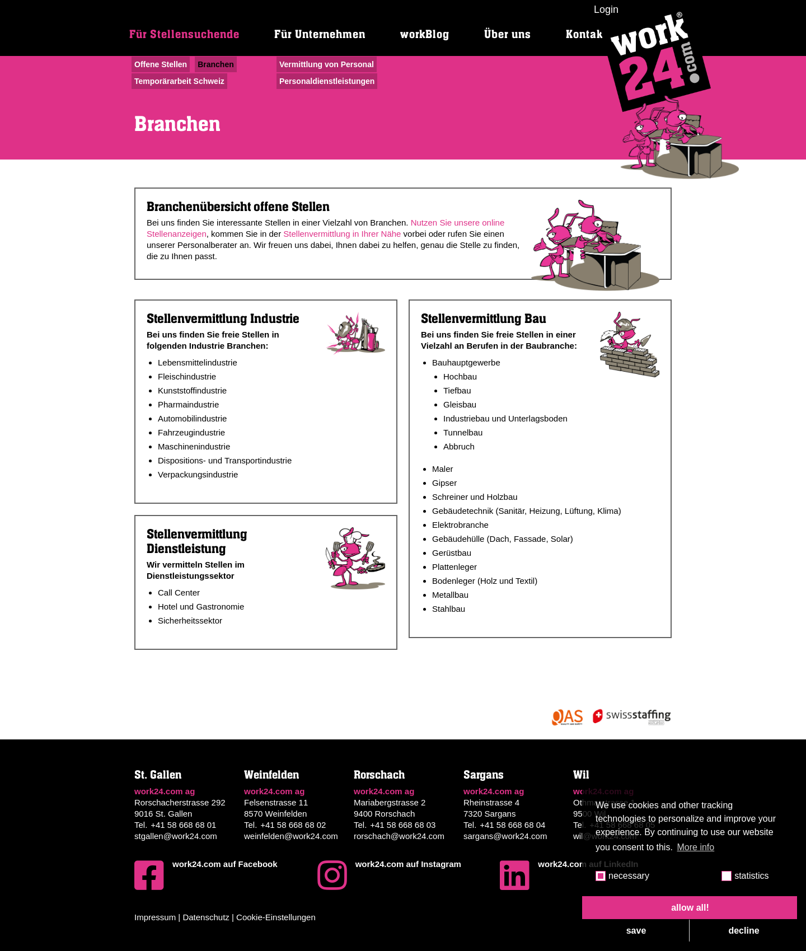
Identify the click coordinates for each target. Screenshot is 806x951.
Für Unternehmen (319, 34)
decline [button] (743, 930)
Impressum (155, 917)
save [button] (636, 930)
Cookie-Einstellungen (276, 917)
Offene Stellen (160, 64)
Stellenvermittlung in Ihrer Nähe (342, 233)
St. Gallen (157, 775)
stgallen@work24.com (175, 836)
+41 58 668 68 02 (293, 825)
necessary (628, 875)
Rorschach (379, 775)
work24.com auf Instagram (389, 875)
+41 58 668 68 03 (402, 825)
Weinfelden (271, 775)
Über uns (507, 34)
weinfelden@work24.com (291, 836)
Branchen (216, 64)
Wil (581, 775)
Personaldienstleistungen (326, 81)
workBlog (424, 34)
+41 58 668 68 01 (183, 825)
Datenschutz (205, 917)
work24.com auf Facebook (206, 875)
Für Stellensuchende (184, 34)
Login (606, 9)
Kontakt (586, 34)
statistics (751, 875)
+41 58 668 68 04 (512, 825)
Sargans (483, 775)
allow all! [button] (690, 907)
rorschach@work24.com (399, 836)
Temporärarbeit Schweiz (179, 81)
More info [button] (696, 847)
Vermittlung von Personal (326, 64)
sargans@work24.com (505, 836)
